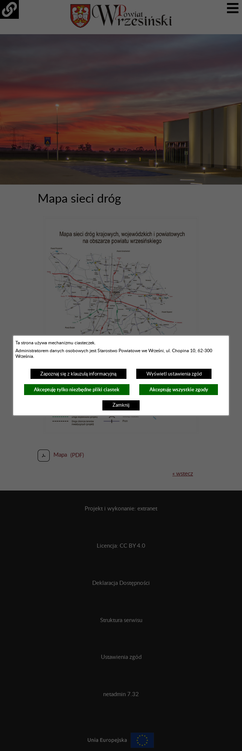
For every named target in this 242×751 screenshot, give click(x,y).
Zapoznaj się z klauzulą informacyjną (78, 374)
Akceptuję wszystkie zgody (178, 389)
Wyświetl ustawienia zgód (174, 374)
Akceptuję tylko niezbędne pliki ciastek (76, 389)
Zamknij (121, 405)
